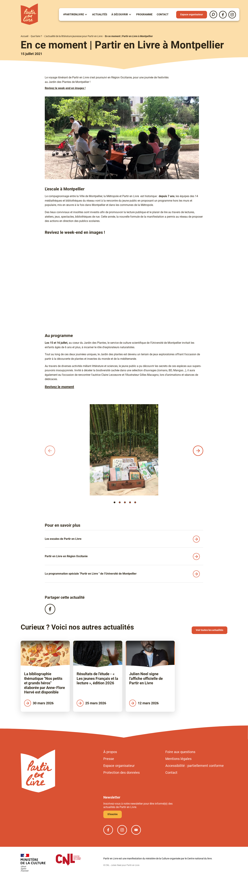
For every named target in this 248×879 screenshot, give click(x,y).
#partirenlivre (73, 14)
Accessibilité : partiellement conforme (194, 766)
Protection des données (121, 772)
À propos (110, 752)
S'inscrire (112, 814)
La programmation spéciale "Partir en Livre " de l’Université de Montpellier (91, 573)
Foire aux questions (180, 752)
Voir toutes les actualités (209, 630)
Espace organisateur (191, 14)
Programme (144, 14)
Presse (108, 759)
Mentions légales (178, 759)
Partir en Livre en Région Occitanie (66, 556)
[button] (114, 502)
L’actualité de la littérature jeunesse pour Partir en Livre (73, 36)
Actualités (99, 14)
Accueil (24, 36)
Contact (162, 14)
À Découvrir (119, 14)
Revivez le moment (59, 387)
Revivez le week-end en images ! (65, 88)
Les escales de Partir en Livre (63, 538)
